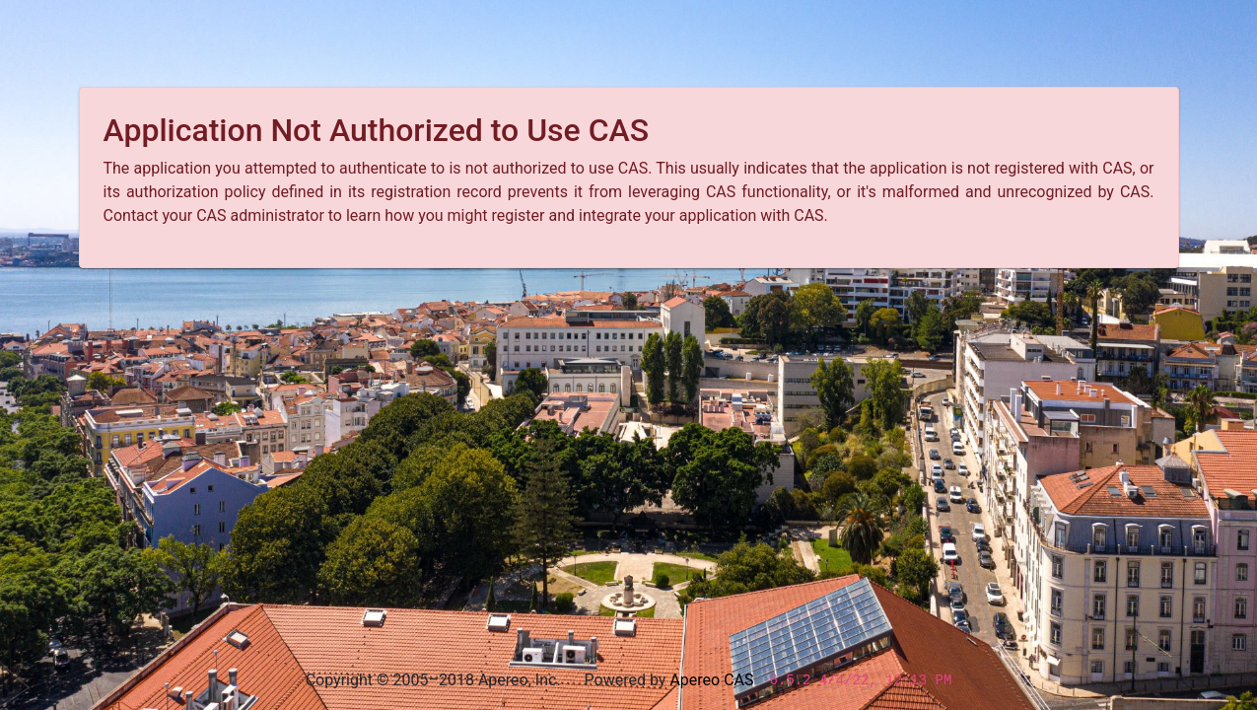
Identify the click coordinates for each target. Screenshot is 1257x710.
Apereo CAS (711, 680)
